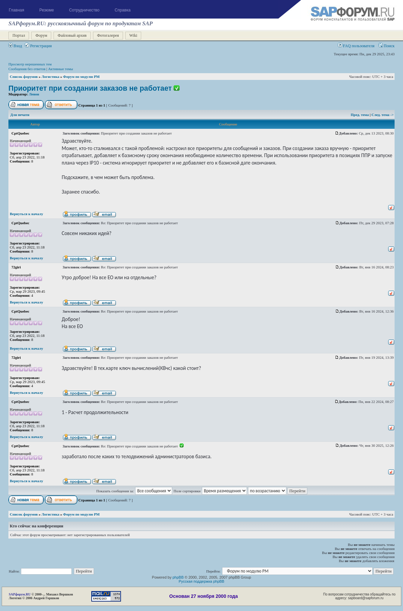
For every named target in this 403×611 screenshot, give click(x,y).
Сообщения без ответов (26, 69)
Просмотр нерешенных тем (30, 64)
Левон (34, 94)
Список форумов (24, 77)
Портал (18, 35)
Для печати (20, 115)
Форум (41, 35)
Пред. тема (360, 115)
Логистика (50, 77)
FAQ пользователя (356, 45)
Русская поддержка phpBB (201, 581)
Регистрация (38, 45)
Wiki (133, 35)
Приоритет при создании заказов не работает (90, 88)
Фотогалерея (108, 35)
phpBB (178, 577)
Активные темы (60, 69)
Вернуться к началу (26, 214)
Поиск (386, 45)
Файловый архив (72, 35)
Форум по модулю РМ (81, 77)
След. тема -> (382, 115)
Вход (15, 45)
